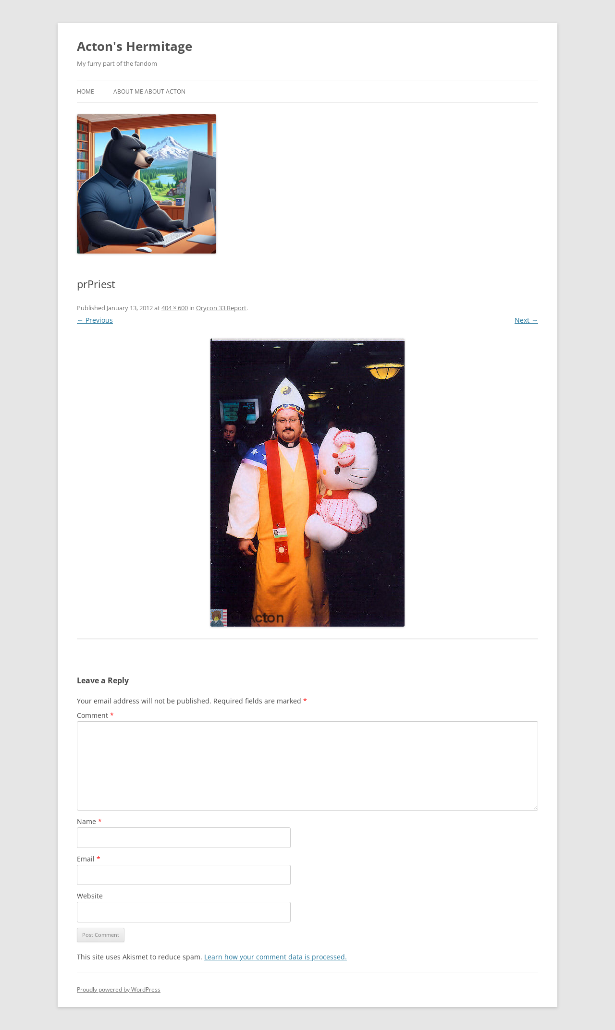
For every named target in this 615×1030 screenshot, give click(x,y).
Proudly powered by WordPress (118, 989)
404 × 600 (174, 307)
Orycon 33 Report (221, 307)
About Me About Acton (149, 91)
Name (89, 821)
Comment (95, 715)
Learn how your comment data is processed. (275, 956)
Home (85, 91)
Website (90, 895)
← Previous (95, 320)
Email (88, 858)
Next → (526, 320)
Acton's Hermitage (134, 46)
